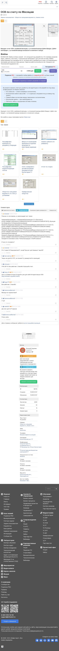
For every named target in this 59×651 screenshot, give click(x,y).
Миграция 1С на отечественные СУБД (11, 560)
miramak (6, 214)
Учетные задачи (9, 521)
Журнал (7, 494)
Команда (26, 508)
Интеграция (7, 533)
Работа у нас (5, 594)
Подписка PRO (8, 516)
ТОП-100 (6, 507)
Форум (6, 574)
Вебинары (26, 539)
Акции (25, 524)
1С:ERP (45, 518)
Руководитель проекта (47, 502)
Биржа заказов (9, 571)
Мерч (6, 577)
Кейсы (25, 534)
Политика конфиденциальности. (33, 631)
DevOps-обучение (10, 543)
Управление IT (28, 510)
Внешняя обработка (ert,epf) (28, 434)
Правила (4, 589)
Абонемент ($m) (24, 480)
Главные (6, 499)
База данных (8, 528)
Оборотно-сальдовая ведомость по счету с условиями (9, 193)
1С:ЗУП (45, 530)
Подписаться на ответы (8, 210)
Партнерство (27, 536)
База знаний (8, 513)
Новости (6, 496)
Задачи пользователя (11, 523)
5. (2, 272)
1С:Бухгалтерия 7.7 (25, 443)
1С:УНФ (45, 523)
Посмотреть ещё (29, 204)
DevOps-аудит (8, 545)
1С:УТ (45, 525)
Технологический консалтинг (9, 551)
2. (2, 248)
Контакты (4, 597)
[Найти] (56, 488)
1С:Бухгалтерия (48, 515)
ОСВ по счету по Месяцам (17, 12)
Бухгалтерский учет (25, 474)
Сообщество (8, 536)
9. (2, 306)
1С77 (44, 541)
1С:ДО (45, 533)
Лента (6, 501)
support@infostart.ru (8, 617)
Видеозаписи (9, 568)
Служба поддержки (10, 602)
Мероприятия (9, 565)
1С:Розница (46, 528)
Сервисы (26, 529)
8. (2, 298)
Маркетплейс (48, 513)
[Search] (51, 488)
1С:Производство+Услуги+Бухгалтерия (30, 447)
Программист (47, 496)
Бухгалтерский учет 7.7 (26, 439)
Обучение (47, 494)
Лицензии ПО (27, 550)
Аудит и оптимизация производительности (11, 556)
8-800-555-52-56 (7, 615)
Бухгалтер (23, 430)
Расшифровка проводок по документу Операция (9, 143)
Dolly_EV (6, 272)
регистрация (28, 323)
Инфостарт (27, 117)
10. (2, 314)
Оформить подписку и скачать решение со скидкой (29, 80)
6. (2, 282)
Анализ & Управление (28, 495)
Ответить (8, 244)
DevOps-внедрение (10, 548)
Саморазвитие (28, 515)
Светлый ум (7, 256)
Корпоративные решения (29, 544)
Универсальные (48, 535)
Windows (22, 456)
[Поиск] (6, 2)
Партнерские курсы (49, 508)
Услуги (25, 531)
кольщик (7, 264)
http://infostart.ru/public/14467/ (11, 276)
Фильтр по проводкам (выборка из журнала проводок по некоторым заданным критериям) (29, 145)
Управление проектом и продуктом (30, 504)
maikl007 (6, 306)
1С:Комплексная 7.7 (25, 445)
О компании (5, 582)
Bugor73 (6, 282)
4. (2, 264)
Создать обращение (10, 621)
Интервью (7, 504)
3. (2, 256)
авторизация (36, 323)
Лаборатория (9, 540)
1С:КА (45, 520)
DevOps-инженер (48, 506)
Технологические (28, 558)
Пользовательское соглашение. (11, 631)
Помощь (4, 592)
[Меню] (2, 2)
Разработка (7, 526)
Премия (6, 509)
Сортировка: (38, 210)
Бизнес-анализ (28, 498)
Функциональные (9, 518)
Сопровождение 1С (29, 520)
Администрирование (10, 531)
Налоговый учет (24, 476)
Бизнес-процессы (29, 501)
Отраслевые (27, 552)
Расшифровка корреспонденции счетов (8, 168)
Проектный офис (49, 547)
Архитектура (27, 513)
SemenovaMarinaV (9, 290)
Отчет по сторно (47, 167)
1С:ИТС (25, 526)
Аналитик (46, 499)
